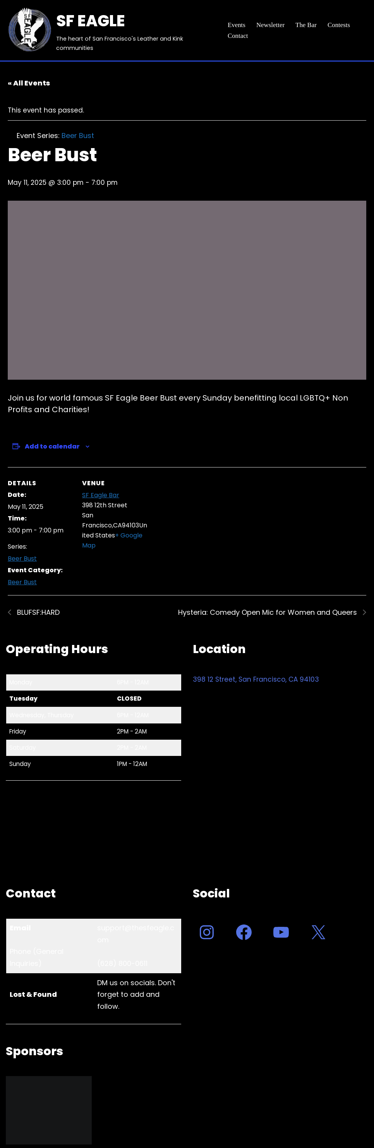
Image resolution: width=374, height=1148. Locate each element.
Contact (238, 35)
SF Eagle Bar (100, 495)
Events (236, 25)
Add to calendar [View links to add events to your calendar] (52, 446)
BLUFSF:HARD (37, 612)
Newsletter (270, 25)
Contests (339, 25)
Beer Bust (22, 558)
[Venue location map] (197, 520)
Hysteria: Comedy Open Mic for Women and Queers (268, 612)
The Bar (306, 25)
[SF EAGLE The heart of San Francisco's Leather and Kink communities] (110, 30)
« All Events (29, 83)
